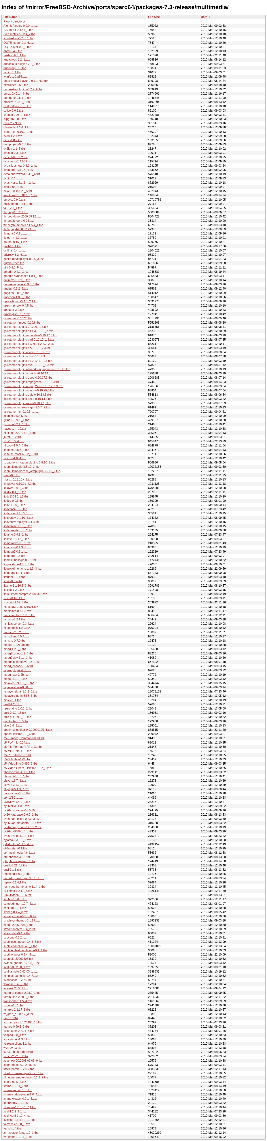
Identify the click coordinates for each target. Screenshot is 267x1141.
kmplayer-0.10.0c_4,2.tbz (19, 483)
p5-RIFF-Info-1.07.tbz (17, 755)
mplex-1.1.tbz (12, 700)
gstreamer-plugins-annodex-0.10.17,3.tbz (30, 335)
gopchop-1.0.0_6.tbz (16, 297)
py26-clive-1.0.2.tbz (16, 806)
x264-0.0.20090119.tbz (18, 1052)
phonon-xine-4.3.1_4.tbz (19, 772)
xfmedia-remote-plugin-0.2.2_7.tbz (25, 1077)
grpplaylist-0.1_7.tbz (16, 314)
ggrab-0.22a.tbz (13, 263)
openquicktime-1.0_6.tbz (19, 733)
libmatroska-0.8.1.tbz (17, 543)
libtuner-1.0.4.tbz (14, 577)
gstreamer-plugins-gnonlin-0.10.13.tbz (28, 373)
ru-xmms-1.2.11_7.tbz (17, 890)
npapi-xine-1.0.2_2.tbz (17, 708)
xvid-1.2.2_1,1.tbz (14, 1111)
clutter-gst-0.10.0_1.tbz (18, 131)
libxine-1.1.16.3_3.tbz (17, 585)
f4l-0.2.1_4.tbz (12, 208)
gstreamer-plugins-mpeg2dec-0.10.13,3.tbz (31, 382)
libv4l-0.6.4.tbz (12, 581)
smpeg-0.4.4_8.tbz (15, 912)
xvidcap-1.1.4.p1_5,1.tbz (19, 1119)
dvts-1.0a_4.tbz (13, 186)
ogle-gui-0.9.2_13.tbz (17, 716)
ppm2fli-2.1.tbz (13, 797)
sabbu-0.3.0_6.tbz (15, 899)
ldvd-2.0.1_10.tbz (14, 492)
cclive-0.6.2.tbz (13, 110)
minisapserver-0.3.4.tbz (18, 623)
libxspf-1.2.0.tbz (13, 589)
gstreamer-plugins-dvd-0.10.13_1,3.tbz (28, 365)
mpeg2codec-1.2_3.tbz (18, 653)
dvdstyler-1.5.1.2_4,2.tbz (19, 182)
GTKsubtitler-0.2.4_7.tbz (19, 34)
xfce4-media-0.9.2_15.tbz (20, 1064)
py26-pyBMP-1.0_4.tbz (18, 831)
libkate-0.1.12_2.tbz (16, 539)
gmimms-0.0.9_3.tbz (16, 280)
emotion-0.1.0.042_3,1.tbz (20, 195)
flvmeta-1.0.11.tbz (15, 233)
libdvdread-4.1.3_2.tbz (17, 530)
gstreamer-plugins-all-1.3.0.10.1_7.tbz (28, 331)
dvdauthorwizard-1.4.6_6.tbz (21, 174)
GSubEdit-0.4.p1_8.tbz (18, 29)
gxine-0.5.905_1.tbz (16, 420)
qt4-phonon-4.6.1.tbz (17, 857)
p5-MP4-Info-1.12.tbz (17, 750)
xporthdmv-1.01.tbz (16, 1102)
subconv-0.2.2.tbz (14, 937)
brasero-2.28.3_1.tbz (17, 102)
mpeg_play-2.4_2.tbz (17, 670)
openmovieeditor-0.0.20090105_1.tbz (27, 729)
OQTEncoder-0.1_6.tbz (18, 42)
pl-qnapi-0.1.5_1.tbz (16, 776)
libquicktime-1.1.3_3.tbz (18, 564)
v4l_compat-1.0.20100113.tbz (22, 1022)
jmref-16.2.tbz (12, 437)
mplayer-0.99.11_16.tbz (18, 683)
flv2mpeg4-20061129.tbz (19, 229)
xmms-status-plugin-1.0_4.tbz (22, 1094)
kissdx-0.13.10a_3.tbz (17, 479)
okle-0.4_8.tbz (12, 725)
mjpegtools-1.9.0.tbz (16, 627)
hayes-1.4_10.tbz (14, 428)
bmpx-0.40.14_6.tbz (16, 93)
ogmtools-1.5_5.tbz (15, 721)
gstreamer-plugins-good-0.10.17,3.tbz (27, 377)
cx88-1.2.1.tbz (12, 136)
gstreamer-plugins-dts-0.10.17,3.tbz (26, 356)
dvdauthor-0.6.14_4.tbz (18, 169)
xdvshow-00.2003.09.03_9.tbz (22, 1060)
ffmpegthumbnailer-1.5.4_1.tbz (23, 225)
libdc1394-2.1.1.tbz (15, 496)
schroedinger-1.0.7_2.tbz (19, 903)
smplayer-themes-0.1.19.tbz (21, 920)
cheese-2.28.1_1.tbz (16, 114)
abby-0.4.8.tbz (12, 51)
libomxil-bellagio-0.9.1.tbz (20, 560)
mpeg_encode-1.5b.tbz (18, 666)
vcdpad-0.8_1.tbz (14, 1035)
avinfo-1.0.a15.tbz (15, 76)
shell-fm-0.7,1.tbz (14, 907)
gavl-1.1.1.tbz (12, 246)
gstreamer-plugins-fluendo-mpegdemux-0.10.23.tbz (36, 369)
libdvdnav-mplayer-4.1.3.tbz (21, 521)
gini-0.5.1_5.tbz (13, 267)
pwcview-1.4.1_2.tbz (16, 801)
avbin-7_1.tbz (12, 72)
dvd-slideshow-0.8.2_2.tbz (20, 165)
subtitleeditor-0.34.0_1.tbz (20, 946)
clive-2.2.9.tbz (12, 123)
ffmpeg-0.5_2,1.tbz (15, 212)
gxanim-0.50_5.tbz (15, 415)
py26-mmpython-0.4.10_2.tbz (22, 827)
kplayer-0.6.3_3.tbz (15, 487)
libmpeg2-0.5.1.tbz (15, 551)
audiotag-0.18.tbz (14, 68)
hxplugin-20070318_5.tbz (19, 432)
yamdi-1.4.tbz (12, 1128)
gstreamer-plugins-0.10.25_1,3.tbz (25, 326)
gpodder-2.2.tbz (13, 309)
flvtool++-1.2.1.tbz (15, 237)
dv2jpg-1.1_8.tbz (14, 148)
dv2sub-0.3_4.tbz (14, 152)
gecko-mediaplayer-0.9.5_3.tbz (23, 258)
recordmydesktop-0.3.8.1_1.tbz (23, 878)
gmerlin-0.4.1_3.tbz (16, 271)
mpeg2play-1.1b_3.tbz (17, 657)
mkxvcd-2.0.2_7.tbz (16, 632)
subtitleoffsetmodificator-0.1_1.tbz (25, 950)
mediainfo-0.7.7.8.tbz (17, 611)
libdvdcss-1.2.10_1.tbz (18, 513)
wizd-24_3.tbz (12, 1047)
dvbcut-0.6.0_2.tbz (15, 157)
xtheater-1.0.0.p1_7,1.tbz (19, 1107)
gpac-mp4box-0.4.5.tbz (18, 305)
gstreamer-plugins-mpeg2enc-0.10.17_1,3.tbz (33, 386)
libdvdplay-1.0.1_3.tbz (17, 526)
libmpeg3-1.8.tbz (14, 555)
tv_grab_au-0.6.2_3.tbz (18, 1014)
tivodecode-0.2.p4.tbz (17, 980)
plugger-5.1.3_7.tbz (16, 789)
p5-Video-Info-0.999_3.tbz (20, 763)
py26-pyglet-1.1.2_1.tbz (18, 835)
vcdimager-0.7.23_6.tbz (18, 1030)
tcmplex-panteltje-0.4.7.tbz (20, 975)
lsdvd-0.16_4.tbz (14, 598)
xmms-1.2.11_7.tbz (15, 1086)
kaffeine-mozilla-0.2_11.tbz (20, 454)
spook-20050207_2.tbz (18, 924)
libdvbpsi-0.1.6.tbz (15, 509)
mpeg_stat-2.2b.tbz (16, 674)
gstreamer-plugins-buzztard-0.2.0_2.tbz (28, 343)
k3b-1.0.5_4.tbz (13, 441)
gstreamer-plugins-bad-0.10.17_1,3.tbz (28, 339)
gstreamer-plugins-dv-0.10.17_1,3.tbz (27, 360)
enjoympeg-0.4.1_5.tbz (18, 203)
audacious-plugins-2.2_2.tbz (21, 63)
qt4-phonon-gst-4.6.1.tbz (19, 861)
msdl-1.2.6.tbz (12, 704)
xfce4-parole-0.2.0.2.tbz (18, 1069)
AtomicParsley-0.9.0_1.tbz (20, 25)
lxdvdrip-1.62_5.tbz (15, 602)
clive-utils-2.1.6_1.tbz (17, 127)
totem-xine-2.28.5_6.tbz (18, 997)
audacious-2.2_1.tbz (16, 59)
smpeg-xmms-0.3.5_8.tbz (20, 916)
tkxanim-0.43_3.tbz (15, 984)
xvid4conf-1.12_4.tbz (17, 1115)
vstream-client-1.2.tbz (17, 1043)
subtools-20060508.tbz (18, 958)
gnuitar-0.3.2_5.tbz (15, 288)
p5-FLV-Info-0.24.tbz (16, 742)
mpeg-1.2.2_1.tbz (14, 649)
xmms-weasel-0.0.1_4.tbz (20, 1098)
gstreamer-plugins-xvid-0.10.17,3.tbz (27, 403)
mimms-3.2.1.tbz (14, 619)
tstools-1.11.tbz (13, 1005)
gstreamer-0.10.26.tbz (17, 318)
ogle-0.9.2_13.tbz (14, 712)
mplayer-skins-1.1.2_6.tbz (20, 691)
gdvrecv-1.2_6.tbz (15, 254)
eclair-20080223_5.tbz (17, 191)
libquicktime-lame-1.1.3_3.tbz (22, 568)
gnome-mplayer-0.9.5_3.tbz (21, 284)
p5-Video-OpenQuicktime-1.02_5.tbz (27, 768)
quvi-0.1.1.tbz (12, 869)
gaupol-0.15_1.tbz (15, 241)
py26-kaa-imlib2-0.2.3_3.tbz (21, 818)
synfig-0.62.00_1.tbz (16, 967)
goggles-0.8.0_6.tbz (16, 292)
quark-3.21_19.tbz (15, 865)
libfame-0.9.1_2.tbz (15, 534)
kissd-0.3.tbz (11, 475)
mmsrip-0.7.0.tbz (14, 640)
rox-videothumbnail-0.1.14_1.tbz (24, 886)
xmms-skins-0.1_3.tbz (17, 1090)
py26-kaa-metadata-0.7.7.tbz (22, 823)
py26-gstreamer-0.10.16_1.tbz (23, 810)
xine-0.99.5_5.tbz (14, 1081)
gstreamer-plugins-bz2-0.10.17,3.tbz (26, 348)
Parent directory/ (14, 21)
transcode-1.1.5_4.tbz (17, 1001)
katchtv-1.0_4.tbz (14, 458)
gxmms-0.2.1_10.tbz (16, 424)
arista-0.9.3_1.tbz (14, 55)
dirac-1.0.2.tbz (12, 140)
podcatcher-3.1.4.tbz (16, 793)
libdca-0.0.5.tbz (13, 500)
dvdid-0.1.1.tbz (13, 178)
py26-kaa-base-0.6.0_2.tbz (20, 814)
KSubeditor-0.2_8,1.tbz (18, 38)
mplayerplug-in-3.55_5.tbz (20, 695)
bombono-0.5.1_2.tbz (17, 97)
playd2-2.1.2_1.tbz (15, 784)
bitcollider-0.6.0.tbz (15, 85)
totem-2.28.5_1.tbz (15, 988)
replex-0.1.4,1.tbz (14, 882)
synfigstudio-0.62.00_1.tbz (20, 971)
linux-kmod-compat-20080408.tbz (25, 594)
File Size (154, 16)
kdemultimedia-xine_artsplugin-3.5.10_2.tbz (31, 471)
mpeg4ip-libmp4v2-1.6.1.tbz (21, 661)
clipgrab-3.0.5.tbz (14, 119)
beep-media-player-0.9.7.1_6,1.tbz (25, 80)
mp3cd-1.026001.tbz (16, 644)
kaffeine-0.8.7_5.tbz (16, 449)
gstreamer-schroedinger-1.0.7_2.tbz (26, 407)
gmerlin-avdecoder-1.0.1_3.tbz (23, 275)
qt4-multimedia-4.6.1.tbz (19, 852)
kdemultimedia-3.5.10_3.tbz (21, 466)
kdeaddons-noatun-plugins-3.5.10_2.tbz (29, 462)
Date (204, 16)
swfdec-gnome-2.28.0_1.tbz (21, 962)
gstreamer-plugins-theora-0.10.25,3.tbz (28, 390)
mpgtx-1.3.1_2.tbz (15, 678)
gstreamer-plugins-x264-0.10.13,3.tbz (27, 398)
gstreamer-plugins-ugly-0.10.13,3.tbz (27, 394)
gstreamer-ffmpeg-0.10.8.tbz (21, 322)
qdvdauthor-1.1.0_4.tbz (18, 844)
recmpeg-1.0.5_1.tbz (16, 873)
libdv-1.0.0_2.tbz (14, 504)
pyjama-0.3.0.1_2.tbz (17, 840)
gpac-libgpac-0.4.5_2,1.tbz (20, 301)
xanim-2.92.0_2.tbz (15, 1056)
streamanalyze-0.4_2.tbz (19, 929)
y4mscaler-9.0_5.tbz (16, 1124)
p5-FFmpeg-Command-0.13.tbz (23, 738)
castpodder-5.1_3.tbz (17, 106)
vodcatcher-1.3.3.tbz (16, 1039)
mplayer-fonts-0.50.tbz (18, 687)
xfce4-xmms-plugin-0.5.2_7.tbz (23, 1073)
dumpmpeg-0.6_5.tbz (17, 144)
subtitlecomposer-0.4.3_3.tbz (22, 941)
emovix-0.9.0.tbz (14, 199)
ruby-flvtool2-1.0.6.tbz (17, 895)
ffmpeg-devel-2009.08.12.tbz (22, 216)
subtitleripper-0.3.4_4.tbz (19, 954)
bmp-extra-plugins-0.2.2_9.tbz (22, 89)
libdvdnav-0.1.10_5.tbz (18, 517)
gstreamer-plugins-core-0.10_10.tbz (26, 352)
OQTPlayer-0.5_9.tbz (17, 46)
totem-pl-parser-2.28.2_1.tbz (21, 992)
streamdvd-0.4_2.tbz (16, 933)
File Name (10, 16)
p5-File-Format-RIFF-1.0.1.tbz (22, 746)
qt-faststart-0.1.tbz (15, 848)
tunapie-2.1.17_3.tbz (16, 1009)
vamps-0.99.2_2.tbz (16, 1026)
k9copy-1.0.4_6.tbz (15, 445)
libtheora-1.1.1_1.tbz (16, 572)
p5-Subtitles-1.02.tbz (16, 759)
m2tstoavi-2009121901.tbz (20, 606)
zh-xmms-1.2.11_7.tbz (17, 1136)
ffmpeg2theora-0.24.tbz (18, 220)
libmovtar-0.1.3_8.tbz (17, 547)
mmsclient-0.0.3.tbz (16, 636)
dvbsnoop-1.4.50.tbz (16, 161)
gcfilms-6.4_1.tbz (14, 250)
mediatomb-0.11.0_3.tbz (19, 615)
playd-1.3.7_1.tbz (14, 780)
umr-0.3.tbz (10, 1018)
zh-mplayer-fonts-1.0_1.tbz (20, 1132)
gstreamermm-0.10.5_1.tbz (21, 411)
